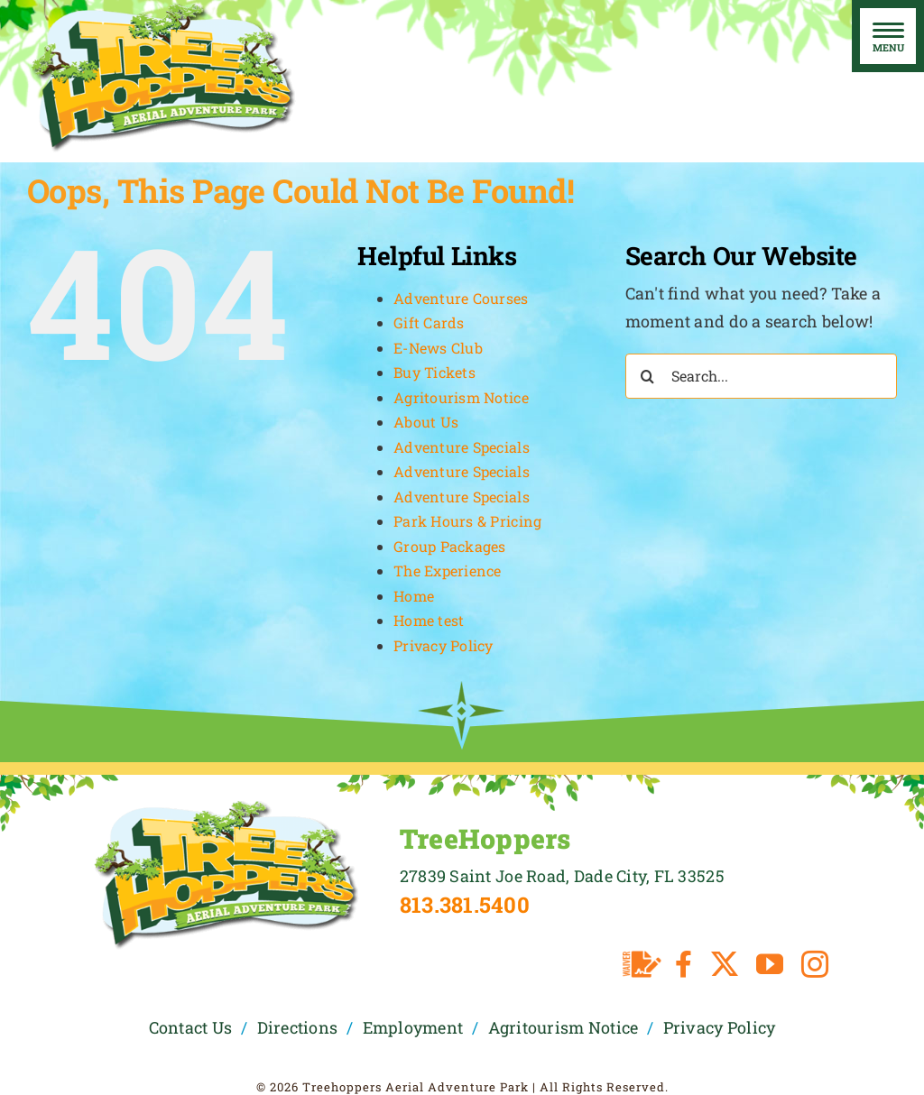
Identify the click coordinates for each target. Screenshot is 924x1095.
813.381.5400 (465, 904)
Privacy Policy (443, 645)
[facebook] (683, 964)
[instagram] (814, 964)
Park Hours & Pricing (467, 520)
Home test (428, 620)
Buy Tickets (434, 372)
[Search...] (761, 376)
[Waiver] (642, 964)
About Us (425, 421)
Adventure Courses (461, 298)
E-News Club (438, 347)
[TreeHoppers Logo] (225, 805)
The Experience (447, 570)
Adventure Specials (461, 446)
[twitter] (724, 964)
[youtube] (769, 964)
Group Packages (449, 546)
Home (413, 595)
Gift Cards (429, 322)
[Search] (647, 376)
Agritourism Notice (461, 397)
